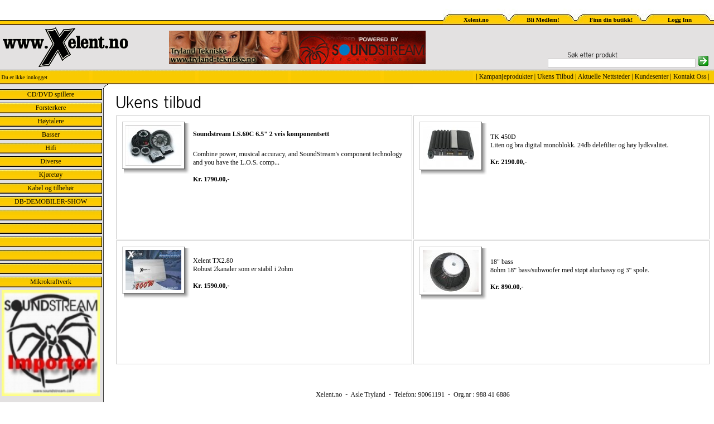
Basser (51, 134)
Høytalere (50, 121)
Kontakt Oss (690, 76)
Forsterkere (51, 108)
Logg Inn (680, 19)
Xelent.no (476, 19)
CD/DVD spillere (50, 94)
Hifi (50, 148)
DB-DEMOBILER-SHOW (51, 201)
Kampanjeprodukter (506, 76)
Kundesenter (652, 76)
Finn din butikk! (611, 19)
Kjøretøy (51, 175)
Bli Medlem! (543, 19)
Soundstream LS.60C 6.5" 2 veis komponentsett (261, 134)
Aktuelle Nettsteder (604, 76)
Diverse (50, 161)
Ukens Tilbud (555, 76)
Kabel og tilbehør (50, 188)
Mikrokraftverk (50, 282)
